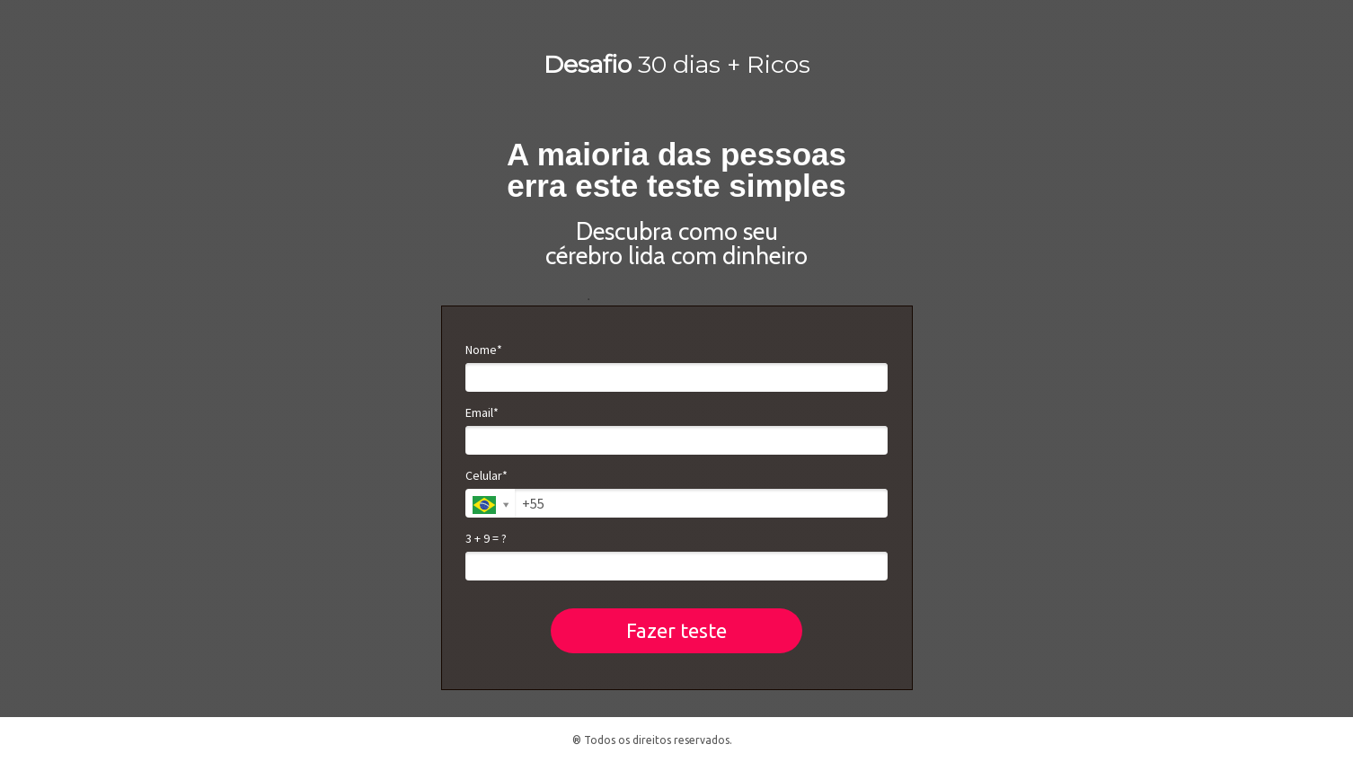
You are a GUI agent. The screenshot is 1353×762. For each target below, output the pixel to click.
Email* (482, 413)
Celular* (486, 475)
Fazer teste (676, 630)
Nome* (483, 350)
